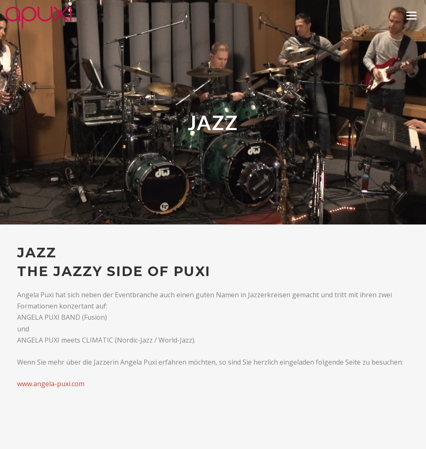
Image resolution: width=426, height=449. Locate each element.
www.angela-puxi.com (50, 383)
